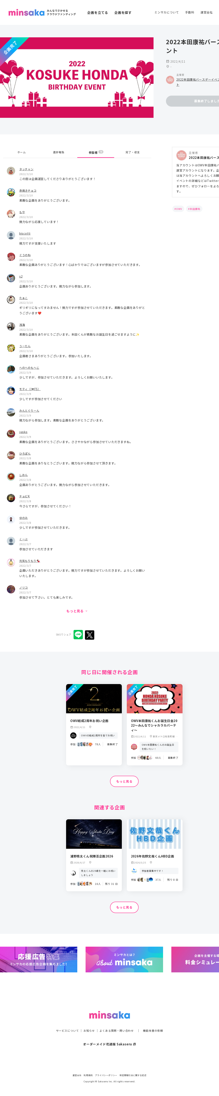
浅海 (22, 324)
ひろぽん (25, 453)
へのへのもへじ (30, 367)
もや (22, 212)
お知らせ (88, 1022)
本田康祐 (195, 209)
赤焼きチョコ (28, 190)
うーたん (25, 346)
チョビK (25, 496)
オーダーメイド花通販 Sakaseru (109, 1035)
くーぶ (23, 539)
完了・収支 (132, 152)
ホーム (21, 152)
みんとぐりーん (30, 410)
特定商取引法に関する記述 (133, 1075)
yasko (23, 432)
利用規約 (88, 1075)
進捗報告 (59, 152)
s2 (21, 276)
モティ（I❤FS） (30, 389)
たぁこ (23, 298)
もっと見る (124, 781)
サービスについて (65, 1022)
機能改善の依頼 (155, 1022)
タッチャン (27, 169)
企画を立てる (97, 12)
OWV (179, 209)
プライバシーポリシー (106, 1075)
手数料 (189, 12)
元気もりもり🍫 (30, 560)
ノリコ (23, 587)
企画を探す (123, 12)
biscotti (25, 233)
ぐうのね (25, 255)
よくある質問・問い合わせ (117, 1022)
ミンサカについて (166, 12)
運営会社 (207, 12)
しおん (23, 474)
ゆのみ (23, 517)
